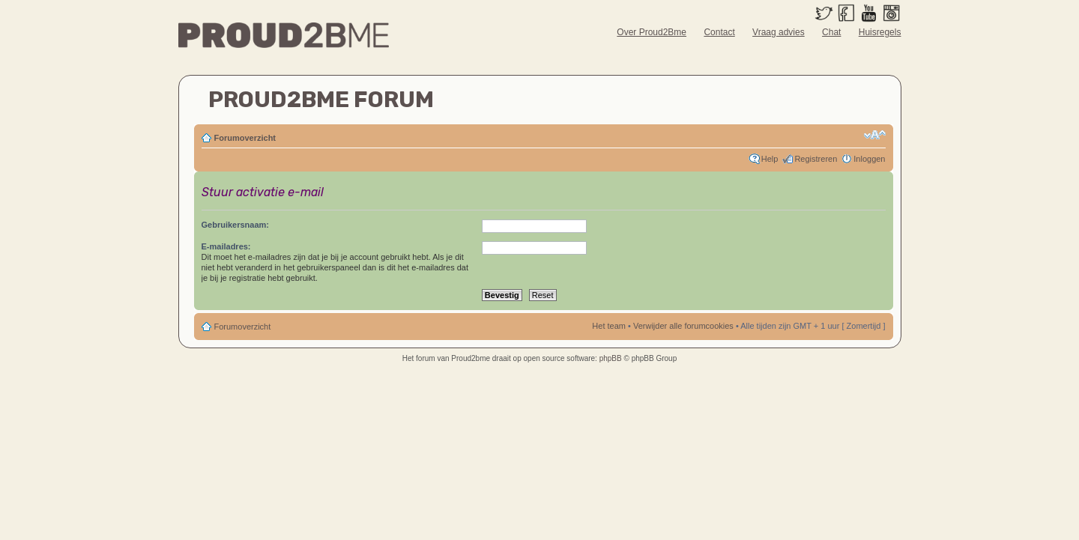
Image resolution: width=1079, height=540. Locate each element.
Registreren (815, 158)
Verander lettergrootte (875, 135)
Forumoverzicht (245, 137)
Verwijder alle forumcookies (683, 325)
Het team (609, 325)
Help (770, 158)
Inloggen (869, 158)
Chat (831, 32)
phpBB (610, 358)
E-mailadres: (226, 246)
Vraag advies (778, 32)
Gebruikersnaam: (235, 224)
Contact (719, 32)
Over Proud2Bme (651, 32)
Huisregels (880, 32)
